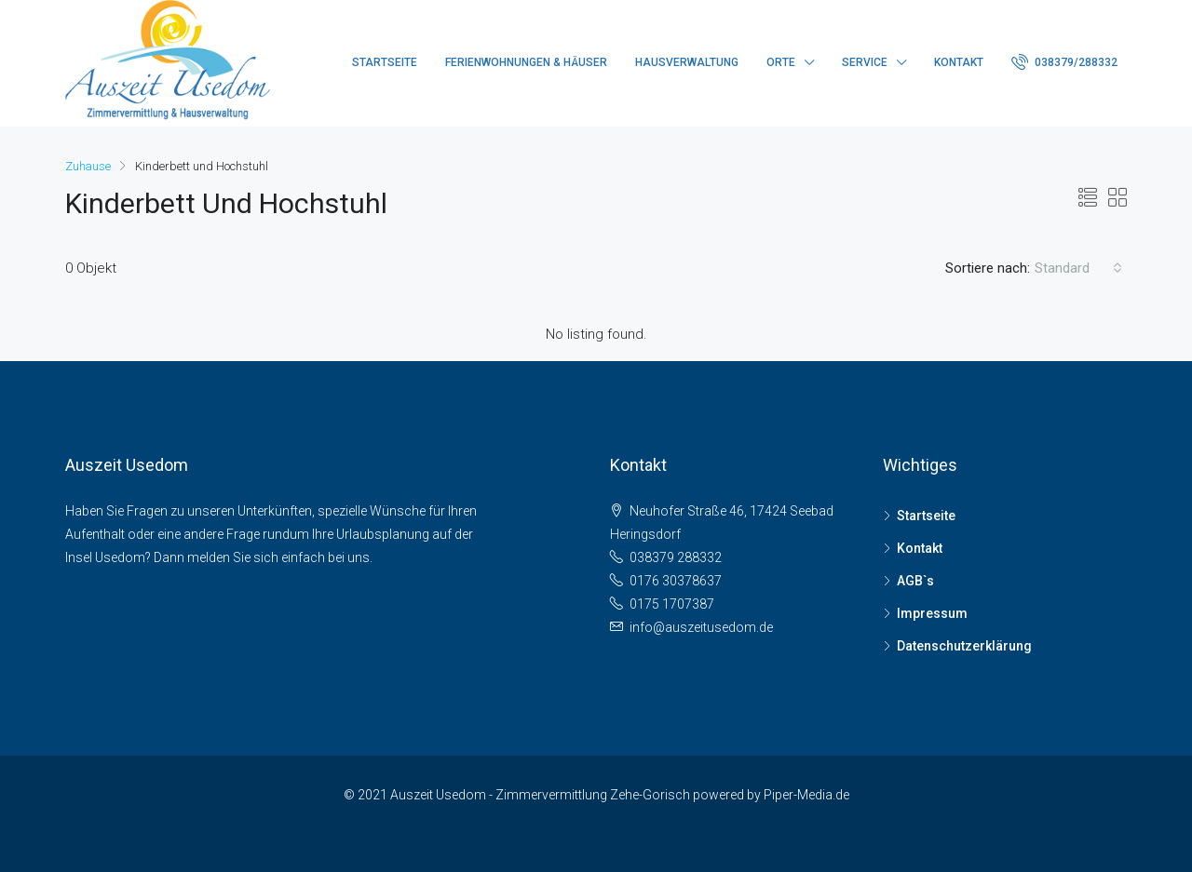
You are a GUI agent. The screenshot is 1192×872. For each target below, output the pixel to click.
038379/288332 (1064, 61)
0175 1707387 (672, 604)
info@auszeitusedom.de (701, 627)
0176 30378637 (676, 580)
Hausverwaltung (686, 62)
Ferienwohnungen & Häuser (526, 62)
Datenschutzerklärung (964, 645)
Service (864, 62)
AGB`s (915, 580)
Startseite (384, 62)
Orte (780, 62)
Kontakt (958, 62)
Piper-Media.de (806, 794)
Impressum (932, 613)
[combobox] (1078, 268)
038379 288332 (676, 557)
